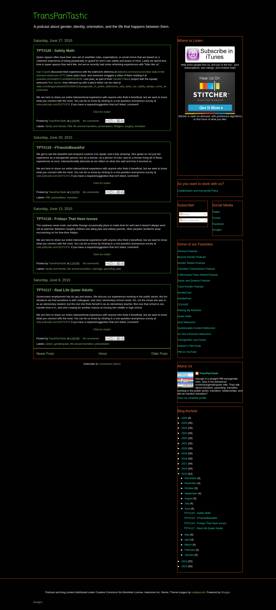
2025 (184, 422)
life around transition (85, 126)
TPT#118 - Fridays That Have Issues (67, 219)
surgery (129, 126)
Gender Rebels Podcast (191, 262)
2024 (184, 427)
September (191, 493)
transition (140, 126)
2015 (184, 473)
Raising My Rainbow (189, 310)
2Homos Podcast (187, 251)
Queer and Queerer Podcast (193, 280)
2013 (184, 566)
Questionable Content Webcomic (196, 328)
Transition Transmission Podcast (196, 268)
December (191, 478)
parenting (109, 268)
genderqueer (61, 343)
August (189, 498)
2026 (184, 417)
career (49, 343)
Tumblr (216, 217)
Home (103, 353)
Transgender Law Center (191, 339)
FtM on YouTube (186, 351)
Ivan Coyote (43, 71)
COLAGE (182, 304)
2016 (184, 468)
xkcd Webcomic (186, 322)
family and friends (56, 126)
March (189, 544)
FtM (69, 126)
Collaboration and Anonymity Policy (197, 190)
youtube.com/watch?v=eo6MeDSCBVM (59, 78)
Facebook (218, 223)
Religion (118, 126)
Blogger (225, 592)
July (187, 503)
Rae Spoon (54, 82)
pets (118, 268)
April (188, 539)
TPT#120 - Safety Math (55, 51)
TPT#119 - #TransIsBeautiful (60, 148)
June (188, 508)
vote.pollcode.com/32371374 (53, 104)
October (190, 488)
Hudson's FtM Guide (189, 345)
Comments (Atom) (109, 363)
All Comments (189, 220)
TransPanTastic (60, 16)
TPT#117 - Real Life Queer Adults (64, 290)
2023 (184, 433)
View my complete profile (191, 397)
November (191, 483)
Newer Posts (45, 353)
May (187, 534)
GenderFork (184, 298)
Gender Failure (121, 78)
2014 (184, 561)
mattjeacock (198, 592)
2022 (184, 438)
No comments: (91, 120)
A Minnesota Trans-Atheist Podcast (197, 274)
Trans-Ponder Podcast (190, 286)
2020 (184, 448)
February (190, 549)
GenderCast (184, 292)
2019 (184, 453)
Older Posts (159, 353)
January (190, 554)
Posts (184, 214)
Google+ (217, 229)
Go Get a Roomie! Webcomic (194, 334)
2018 (184, 458)
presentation (105, 126)
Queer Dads (184, 316)
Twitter (216, 211)
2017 (184, 463)
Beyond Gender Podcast (191, 256)
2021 (184, 443)
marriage (97, 268)
